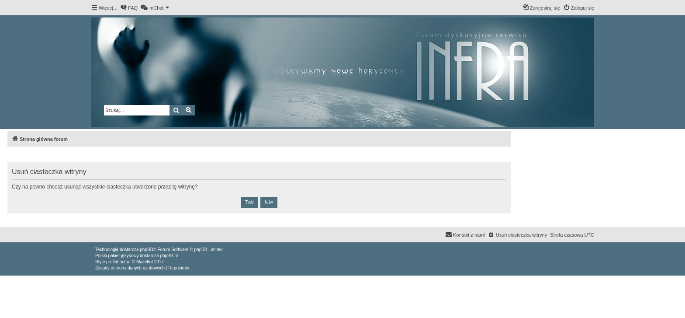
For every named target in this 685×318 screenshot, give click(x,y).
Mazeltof (144, 261)
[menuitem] (129, 8)
